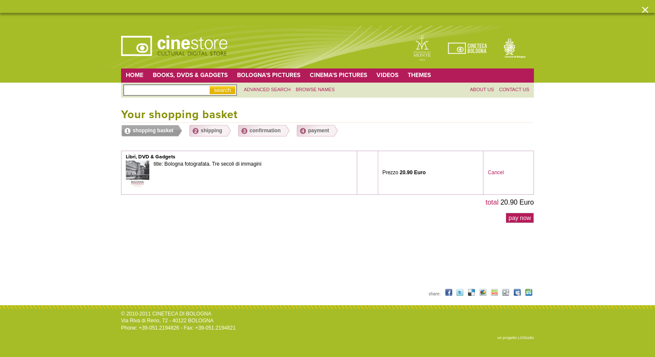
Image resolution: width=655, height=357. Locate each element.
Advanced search (267, 89)
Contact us (514, 89)
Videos (387, 75)
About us (482, 89)
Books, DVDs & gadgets (190, 75)
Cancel (496, 173)
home (134, 75)
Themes (419, 75)
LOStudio (526, 338)
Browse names (315, 89)
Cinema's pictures (338, 75)
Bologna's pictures (268, 75)
